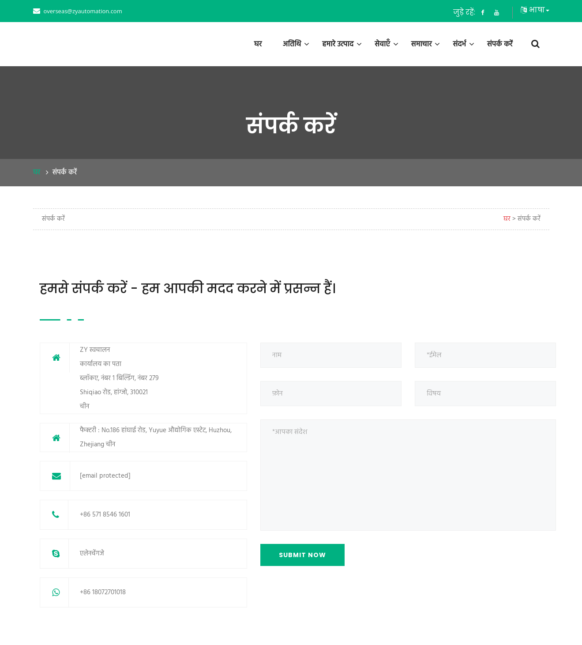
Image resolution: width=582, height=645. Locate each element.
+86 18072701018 (103, 592)
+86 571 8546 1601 (105, 514)
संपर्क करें (500, 44)
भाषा (535, 10)
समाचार (421, 44)
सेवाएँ (382, 44)
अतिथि (292, 44)
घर (258, 44)
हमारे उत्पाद (337, 44)
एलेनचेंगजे (92, 553)
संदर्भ (459, 44)
